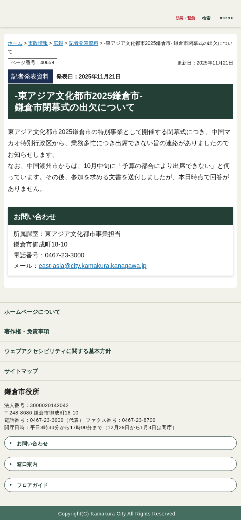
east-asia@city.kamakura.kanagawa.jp (92, 265)
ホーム (15, 43)
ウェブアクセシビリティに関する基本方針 (57, 351)
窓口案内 (27, 464)
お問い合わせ (32, 443)
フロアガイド (32, 485)
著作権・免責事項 (26, 332)
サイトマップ (21, 371)
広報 (58, 43)
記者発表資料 (83, 43)
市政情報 (38, 43)
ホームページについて (32, 312)
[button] (206, 16)
